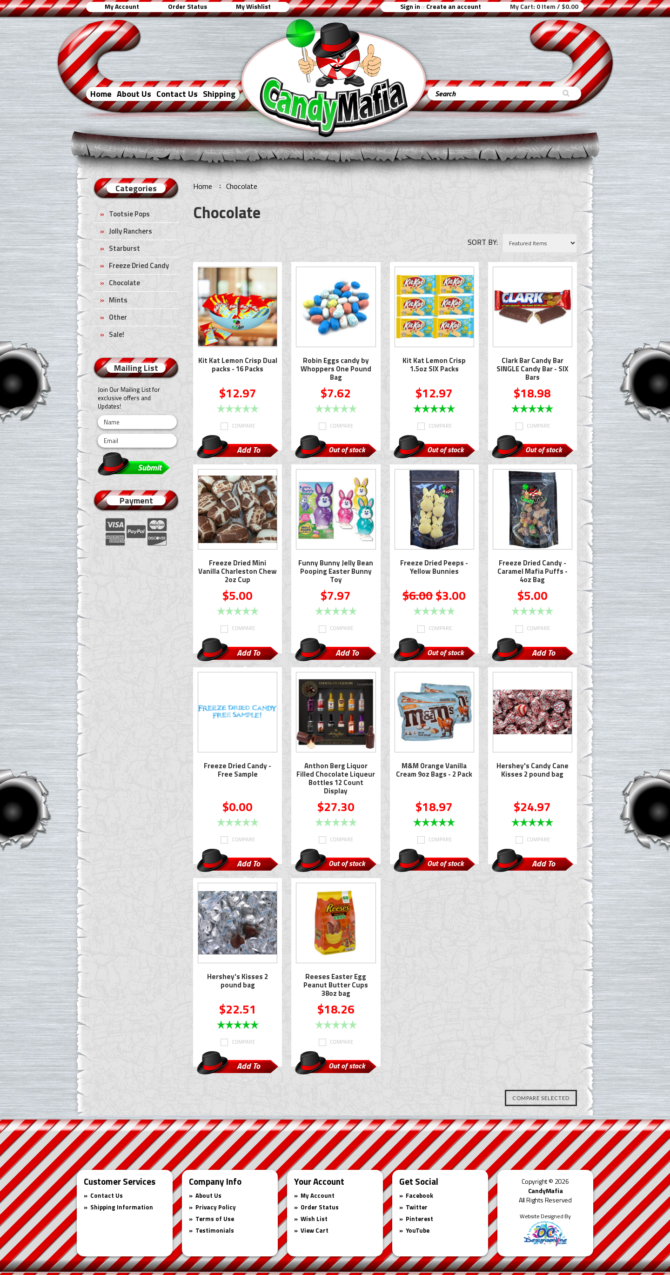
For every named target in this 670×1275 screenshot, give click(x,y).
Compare (243, 425)
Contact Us (177, 93)
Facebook (419, 1195)
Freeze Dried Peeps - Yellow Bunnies (434, 568)
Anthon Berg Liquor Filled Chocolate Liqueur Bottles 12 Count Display (335, 779)
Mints (118, 300)
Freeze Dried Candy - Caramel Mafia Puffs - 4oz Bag (532, 572)
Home (101, 93)
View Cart (314, 1230)
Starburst (124, 248)
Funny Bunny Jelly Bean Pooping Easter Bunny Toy (335, 572)
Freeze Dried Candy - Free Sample (237, 770)
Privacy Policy (215, 1207)
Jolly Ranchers (130, 231)
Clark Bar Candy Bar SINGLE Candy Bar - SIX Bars (532, 369)
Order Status (187, 6)
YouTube (417, 1230)
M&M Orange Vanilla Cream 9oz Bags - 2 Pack (434, 770)
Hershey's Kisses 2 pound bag (237, 981)
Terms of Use (214, 1218)
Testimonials (214, 1230)
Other (118, 317)
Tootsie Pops (129, 213)
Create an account (453, 6)
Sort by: (483, 242)
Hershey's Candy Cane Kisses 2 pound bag (532, 770)
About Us (134, 93)
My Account (122, 6)
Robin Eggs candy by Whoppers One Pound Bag (336, 369)
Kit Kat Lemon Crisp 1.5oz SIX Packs (434, 365)
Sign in (410, 6)
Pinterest (419, 1218)
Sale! (116, 334)
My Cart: (544, 6)
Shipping (219, 93)
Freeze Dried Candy (139, 265)
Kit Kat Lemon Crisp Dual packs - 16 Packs (237, 365)
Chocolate (124, 282)
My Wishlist (253, 6)
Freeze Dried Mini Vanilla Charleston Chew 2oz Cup (237, 572)
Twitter (417, 1207)
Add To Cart (248, 450)
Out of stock (346, 449)
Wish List (314, 1218)
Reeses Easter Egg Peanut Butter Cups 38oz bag (335, 986)
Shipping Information (121, 1207)
